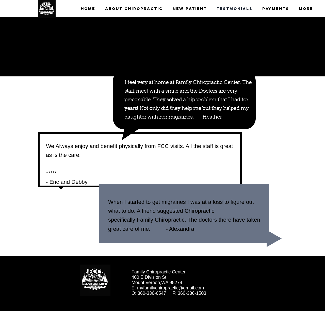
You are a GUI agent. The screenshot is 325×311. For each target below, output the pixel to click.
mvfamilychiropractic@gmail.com (170, 287)
